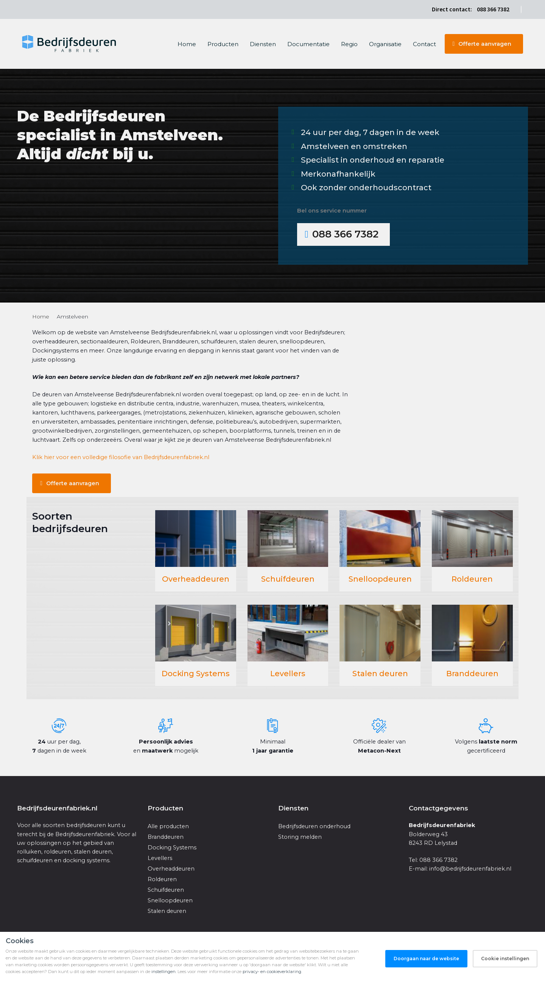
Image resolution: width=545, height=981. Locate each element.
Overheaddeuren (195, 579)
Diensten (263, 44)
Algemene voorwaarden (461, 961)
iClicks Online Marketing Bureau (155, 961)
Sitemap (518, 961)
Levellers (287, 673)
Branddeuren (472, 673)
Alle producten (168, 826)
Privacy (497, 961)
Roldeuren (472, 579)
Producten (222, 44)
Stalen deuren (380, 673)
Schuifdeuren (288, 579)
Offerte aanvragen (484, 43)
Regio (349, 44)
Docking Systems (195, 673)
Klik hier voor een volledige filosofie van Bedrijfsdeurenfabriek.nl (120, 457)
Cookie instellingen (412, 961)
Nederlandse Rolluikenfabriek (81, 970)
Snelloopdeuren (380, 579)
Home (187, 44)
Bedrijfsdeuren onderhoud (314, 826)
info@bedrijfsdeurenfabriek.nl (470, 868)
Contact (424, 44)
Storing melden (300, 837)
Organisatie (385, 44)
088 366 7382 (493, 9)
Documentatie (308, 44)
